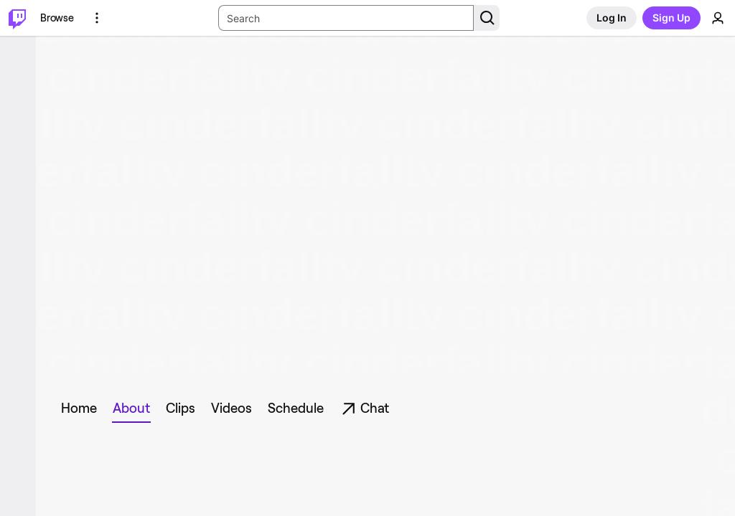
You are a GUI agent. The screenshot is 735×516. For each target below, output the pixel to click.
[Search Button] (487, 18)
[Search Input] (346, 18)
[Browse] (57, 18)
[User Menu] (717, 17)
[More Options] (96, 17)
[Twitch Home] (17, 18)
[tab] (81, 408)
